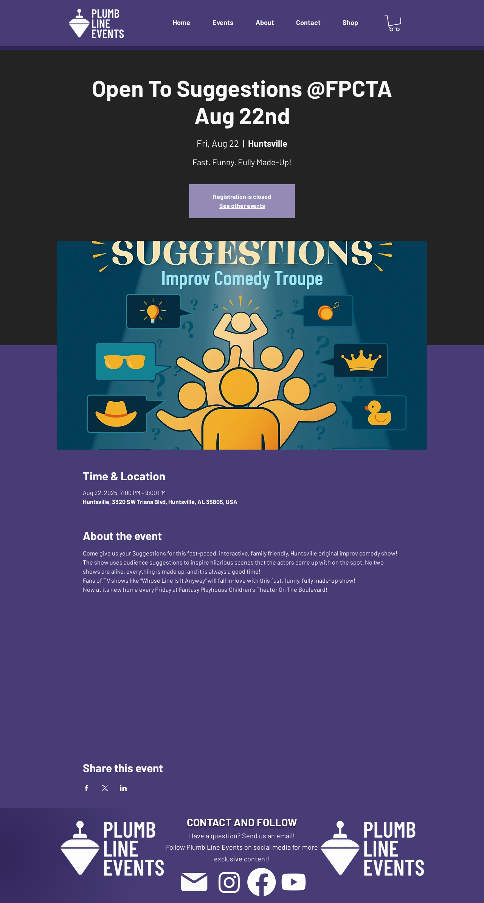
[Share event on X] (105, 788)
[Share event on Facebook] (86, 788)
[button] (228, 22)
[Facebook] (261, 882)
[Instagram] (229, 882)
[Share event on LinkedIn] (123, 788)
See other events (242, 205)
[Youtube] (293, 882)
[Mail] (194, 882)
